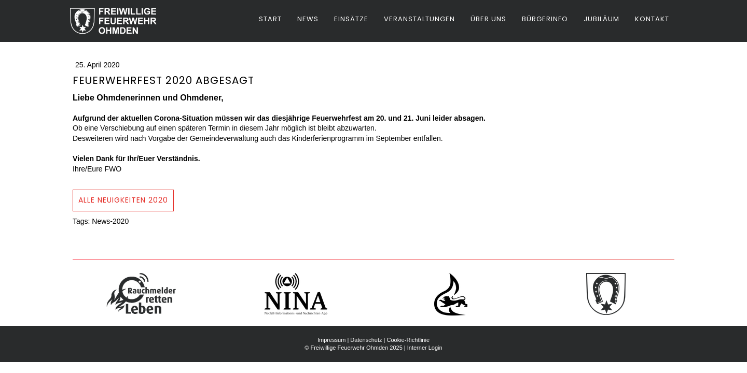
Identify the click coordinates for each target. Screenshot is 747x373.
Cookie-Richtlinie (408, 340)
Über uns (488, 19)
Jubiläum (601, 19)
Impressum (331, 340)
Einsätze (351, 19)
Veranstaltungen (419, 19)
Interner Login (424, 348)
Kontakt (652, 19)
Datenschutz (366, 340)
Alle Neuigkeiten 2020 (123, 200)
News (308, 19)
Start (270, 19)
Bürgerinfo (545, 19)
